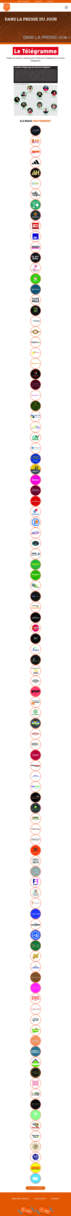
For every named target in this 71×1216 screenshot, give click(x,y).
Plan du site (40, 1199)
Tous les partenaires (35, 1188)
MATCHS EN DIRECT (24, 1)
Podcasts (38, 1)
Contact (50, 1)
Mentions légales (20, 1199)
